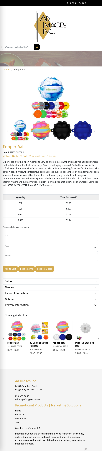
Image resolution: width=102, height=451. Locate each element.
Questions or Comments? (27, 428)
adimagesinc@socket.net (28, 399)
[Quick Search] (17, 47)
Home (18, 410)
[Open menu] (96, 47)
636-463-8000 (22, 396)
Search (18, 422)
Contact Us (20, 418)
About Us (19, 414)
